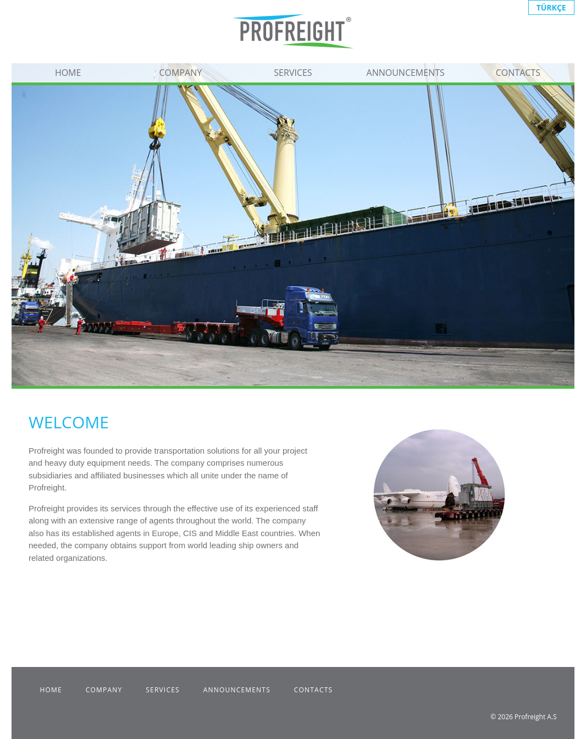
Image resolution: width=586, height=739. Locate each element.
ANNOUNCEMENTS (406, 73)
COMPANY (180, 73)
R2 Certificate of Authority (205, 609)
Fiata (49, 609)
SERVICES (293, 73)
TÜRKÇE (551, 7)
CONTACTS (518, 73)
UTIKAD (284, 609)
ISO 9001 (131, 609)
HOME (68, 73)
